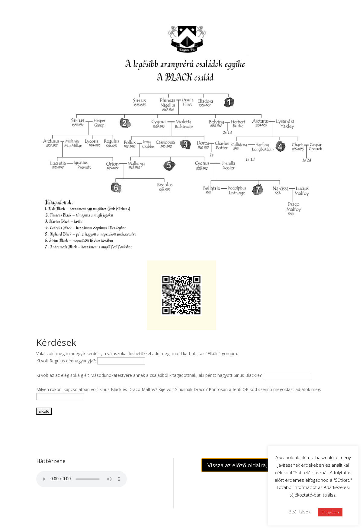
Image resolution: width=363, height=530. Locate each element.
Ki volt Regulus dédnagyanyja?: (66, 361)
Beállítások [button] (299, 512)
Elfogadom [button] (330, 512)
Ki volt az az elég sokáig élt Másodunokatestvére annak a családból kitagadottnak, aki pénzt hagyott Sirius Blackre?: (149, 375)
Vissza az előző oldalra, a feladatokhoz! (258, 465)
